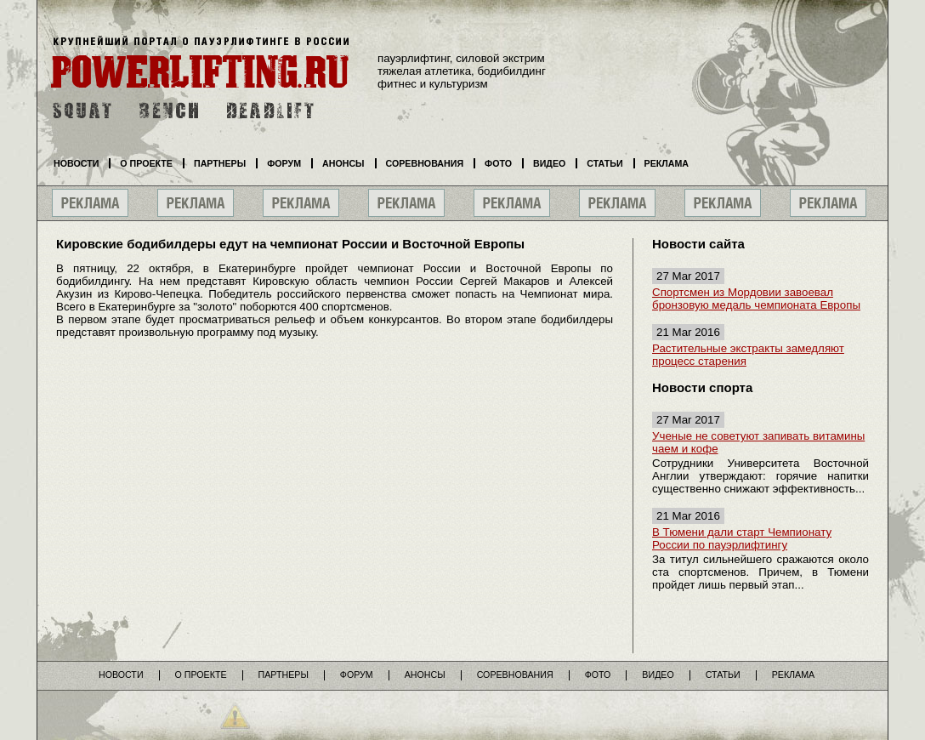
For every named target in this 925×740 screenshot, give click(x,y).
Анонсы (343, 163)
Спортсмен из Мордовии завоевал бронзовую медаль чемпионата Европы (756, 298)
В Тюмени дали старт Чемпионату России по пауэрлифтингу (741, 538)
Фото (498, 163)
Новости (76, 163)
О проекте (146, 163)
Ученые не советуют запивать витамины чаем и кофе (758, 442)
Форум (284, 163)
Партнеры (220, 163)
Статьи (604, 163)
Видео (549, 163)
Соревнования (425, 163)
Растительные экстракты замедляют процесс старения (748, 354)
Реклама (666, 163)
